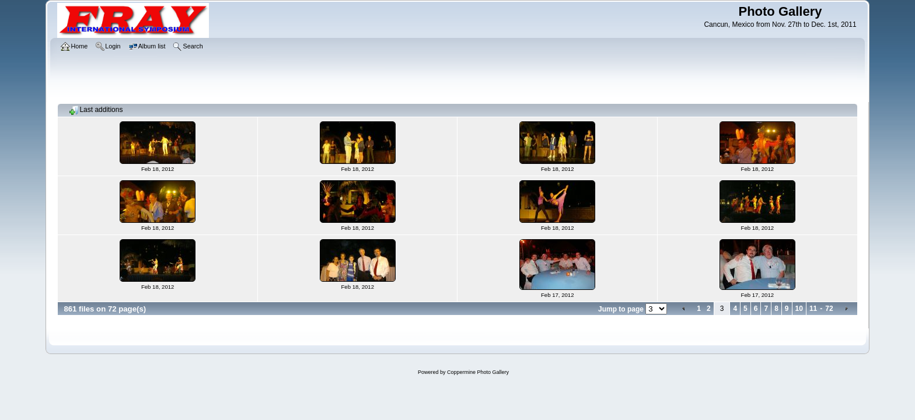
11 (813, 308)
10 (799, 308)
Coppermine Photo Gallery (478, 372)
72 (829, 308)
